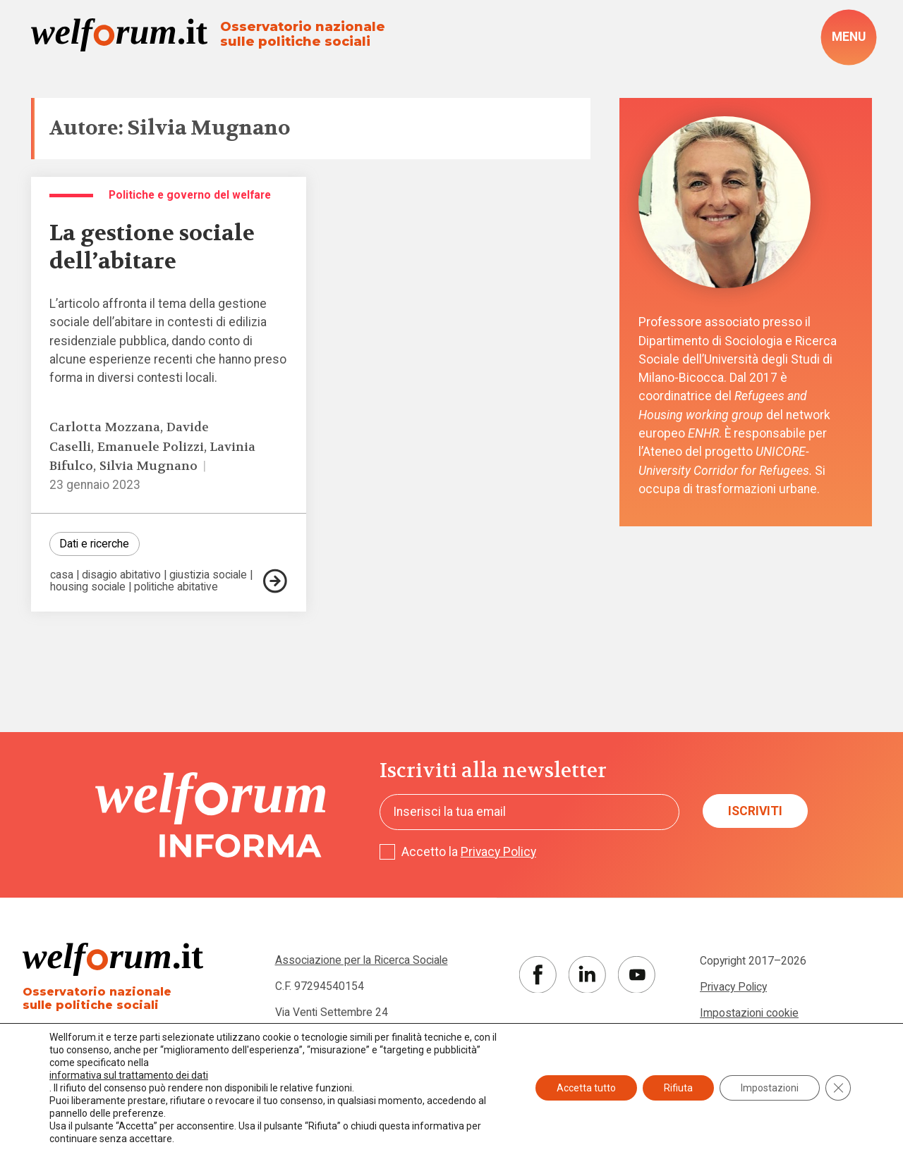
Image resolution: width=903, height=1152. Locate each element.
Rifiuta (678, 1088)
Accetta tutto (586, 1088)
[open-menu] (848, 37)
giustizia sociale (208, 575)
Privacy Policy (498, 852)
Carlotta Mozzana (104, 427)
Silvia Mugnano (148, 466)
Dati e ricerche (94, 543)
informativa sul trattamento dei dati (128, 1075)
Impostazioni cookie (749, 1013)
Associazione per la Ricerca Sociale (361, 960)
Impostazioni (770, 1088)
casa (61, 575)
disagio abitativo (121, 575)
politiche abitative (176, 587)
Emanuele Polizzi (150, 447)
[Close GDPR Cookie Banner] (838, 1088)
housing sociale (88, 587)
